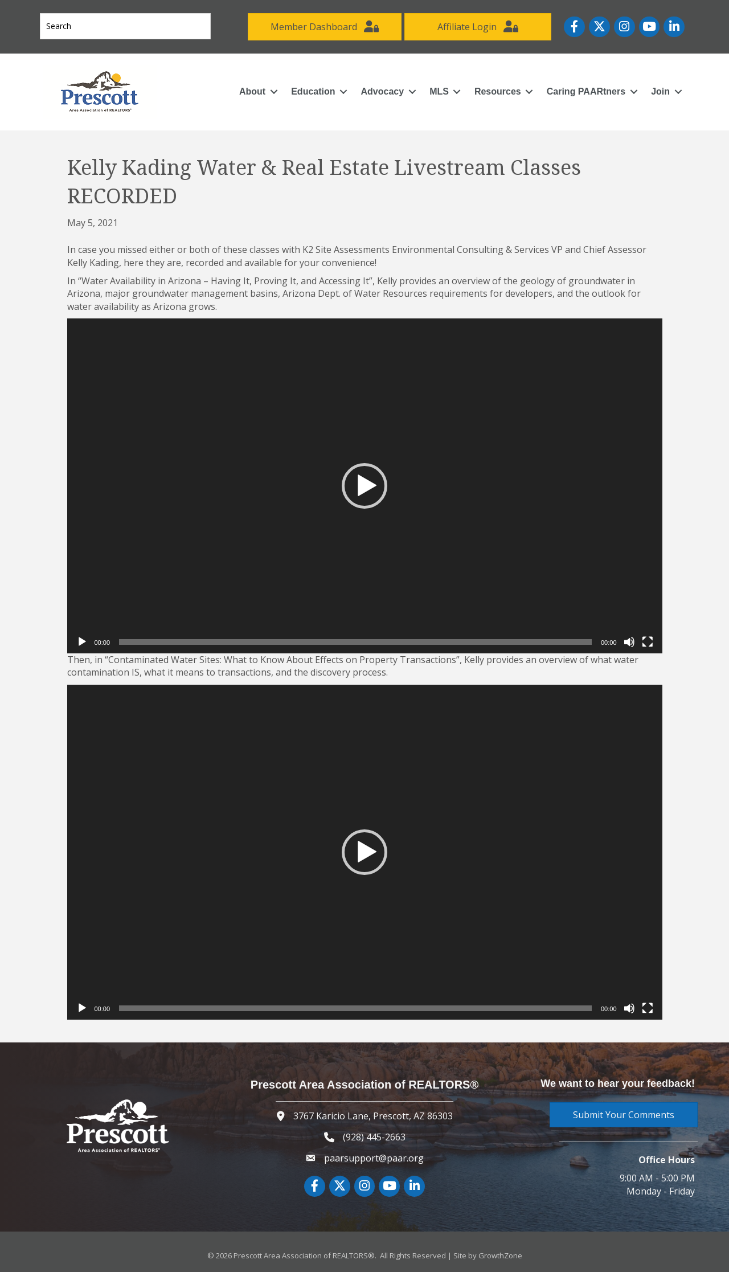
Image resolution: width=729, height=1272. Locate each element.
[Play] (82, 642)
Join (660, 91)
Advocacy (382, 91)
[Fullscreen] (647, 642)
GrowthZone (500, 1255)
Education (313, 91)
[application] (364, 485)
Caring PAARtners (586, 91)
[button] (364, 486)
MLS (439, 91)
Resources (497, 91)
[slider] (355, 642)
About (252, 91)
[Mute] (629, 642)
